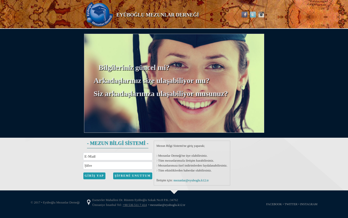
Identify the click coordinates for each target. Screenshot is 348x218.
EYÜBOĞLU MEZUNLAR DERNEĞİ (158, 14)
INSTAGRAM (308, 204)
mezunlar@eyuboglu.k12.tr (191, 180)
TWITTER (290, 204)
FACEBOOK (274, 204)
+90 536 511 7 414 (135, 205)
